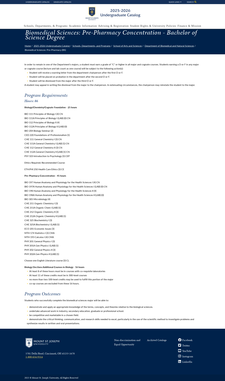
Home (28, 45)
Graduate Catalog (62, 2)
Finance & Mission (189, 25)
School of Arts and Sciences (127, 45)
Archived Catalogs (157, 340)
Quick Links (174, 2)
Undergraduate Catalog (37, 2)
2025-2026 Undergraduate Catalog (52, 45)
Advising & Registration (113, 25)
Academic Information (83, 25)
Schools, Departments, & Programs (46, 25)
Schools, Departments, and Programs (91, 45)
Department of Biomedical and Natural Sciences (169, 45)
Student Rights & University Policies (153, 25)
